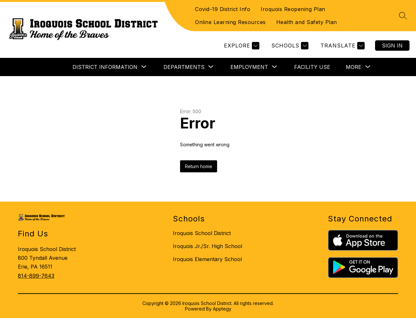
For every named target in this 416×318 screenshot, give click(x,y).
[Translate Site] (342, 46)
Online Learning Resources (230, 22)
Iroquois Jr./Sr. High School (207, 246)
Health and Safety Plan (306, 22)
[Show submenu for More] (353, 67)
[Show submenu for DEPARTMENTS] (183, 67)
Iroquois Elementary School (207, 259)
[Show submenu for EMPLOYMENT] (249, 67)
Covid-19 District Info (222, 9)
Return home (198, 166)
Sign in (392, 45)
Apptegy (222, 308)
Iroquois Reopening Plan (293, 9)
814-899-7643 (36, 275)
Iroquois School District (202, 233)
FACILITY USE (312, 67)
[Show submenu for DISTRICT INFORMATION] (104, 67)
